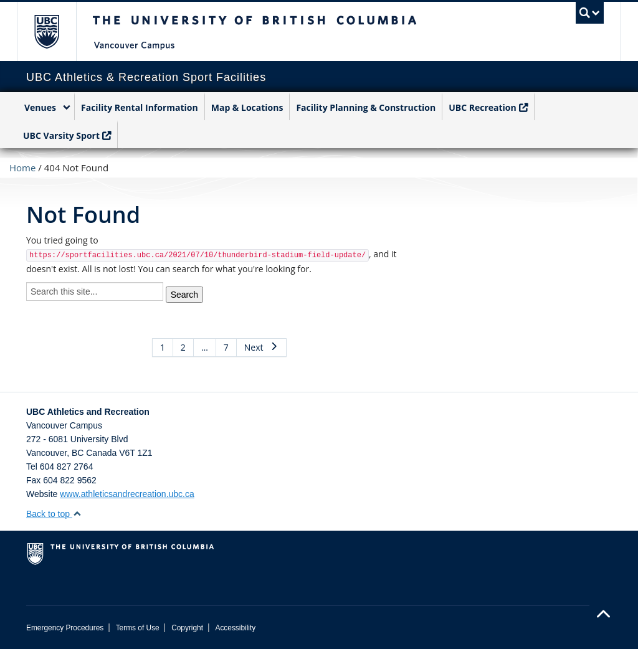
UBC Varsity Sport (61, 135)
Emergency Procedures (64, 627)
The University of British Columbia (55, 31)
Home (22, 167)
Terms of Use (138, 627)
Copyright (187, 627)
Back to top (54, 514)
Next (261, 347)
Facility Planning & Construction (366, 107)
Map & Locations (247, 107)
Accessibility (235, 627)
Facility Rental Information (139, 107)
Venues (40, 107)
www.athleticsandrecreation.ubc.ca (127, 494)
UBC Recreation (483, 107)
